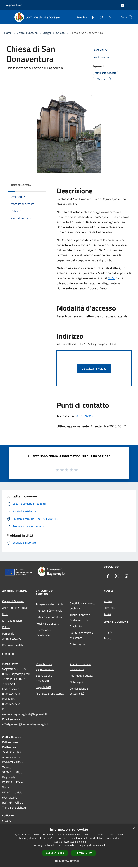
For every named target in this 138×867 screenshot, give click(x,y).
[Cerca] (130, 17)
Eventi (107, 638)
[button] (69, 861)
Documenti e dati (12, 645)
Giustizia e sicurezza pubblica (82, 606)
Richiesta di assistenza (50, 693)
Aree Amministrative (15, 607)
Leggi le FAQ (43, 687)
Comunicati (110, 607)
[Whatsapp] (109, 17)
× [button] (134, 828)
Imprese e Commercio (49, 610)
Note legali (76, 682)
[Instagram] (100, 17)
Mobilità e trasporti (47, 623)
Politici (6, 627)
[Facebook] (91, 17)
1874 (111, 278)
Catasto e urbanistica (49, 617)
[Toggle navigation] (7, 17)
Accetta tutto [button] (55, 852)
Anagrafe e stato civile (49, 604)
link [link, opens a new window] (103, 845)
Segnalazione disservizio (44, 678)
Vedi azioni (102, 57)
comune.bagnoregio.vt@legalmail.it (24, 714)
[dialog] (69, 845)
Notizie (108, 601)
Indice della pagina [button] (21, 185)
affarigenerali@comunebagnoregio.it (25, 724)
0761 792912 (84, 416)
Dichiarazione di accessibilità (79, 691)
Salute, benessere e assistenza (82, 635)
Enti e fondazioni (12, 620)
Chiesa (60, 33)
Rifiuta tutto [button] (83, 852)
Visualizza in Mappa (94, 368)
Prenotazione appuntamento (45, 666)
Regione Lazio (13, 5)
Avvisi (107, 614)
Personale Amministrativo (11, 636)
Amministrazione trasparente (80, 666)
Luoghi (47, 33)
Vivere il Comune (27, 33)
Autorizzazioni (78, 644)
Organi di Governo (13, 601)
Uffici (5, 614)
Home (8, 33)
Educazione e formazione (44, 632)
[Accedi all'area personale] (123, 5)
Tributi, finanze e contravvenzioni (80, 617)
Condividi (101, 50)
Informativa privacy (81, 675)
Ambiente (76, 626)
